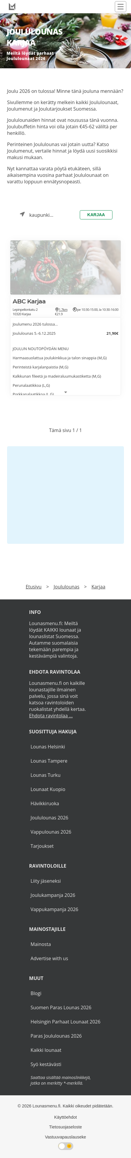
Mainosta (41, 944)
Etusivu (34, 586)
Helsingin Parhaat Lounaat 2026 (65, 1021)
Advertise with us (49, 958)
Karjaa (96, 214)
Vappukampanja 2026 (54, 909)
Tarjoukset (42, 846)
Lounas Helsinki (48, 746)
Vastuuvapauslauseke (65, 1137)
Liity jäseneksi (46, 881)
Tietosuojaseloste (65, 1127)
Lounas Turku (46, 775)
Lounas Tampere (49, 761)
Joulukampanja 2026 (53, 895)
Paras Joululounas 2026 (56, 1036)
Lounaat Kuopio (48, 789)
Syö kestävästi (46, 1064)
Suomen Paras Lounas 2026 (61, 1007)
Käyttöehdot (65, 1117)
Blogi (36, 993)
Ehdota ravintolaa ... (51, 715)
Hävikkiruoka (45, 803)
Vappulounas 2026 (51, 832)
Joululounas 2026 (49, 817)
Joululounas (66, 586)
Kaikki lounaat (46, 1050)
